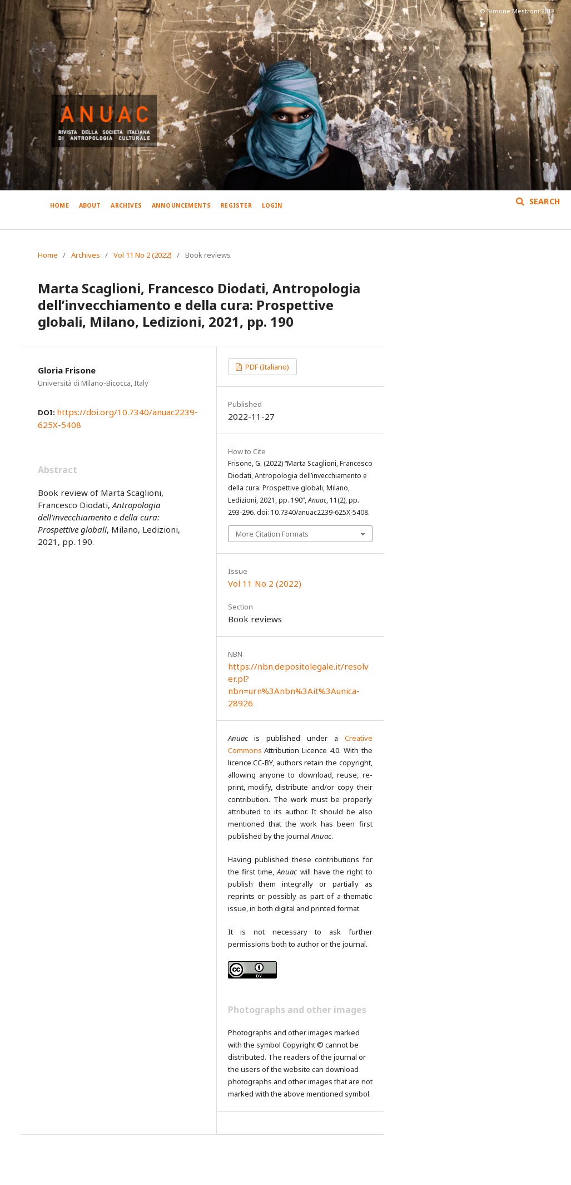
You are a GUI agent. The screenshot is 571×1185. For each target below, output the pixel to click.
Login (272, 205)
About (90, 205)
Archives (126, 205)
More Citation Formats (272, 534)
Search (543, 201)
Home (59, 205)
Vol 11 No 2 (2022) (142, 255)
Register (236, 205)
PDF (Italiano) (266, 367)
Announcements (181, 205)
